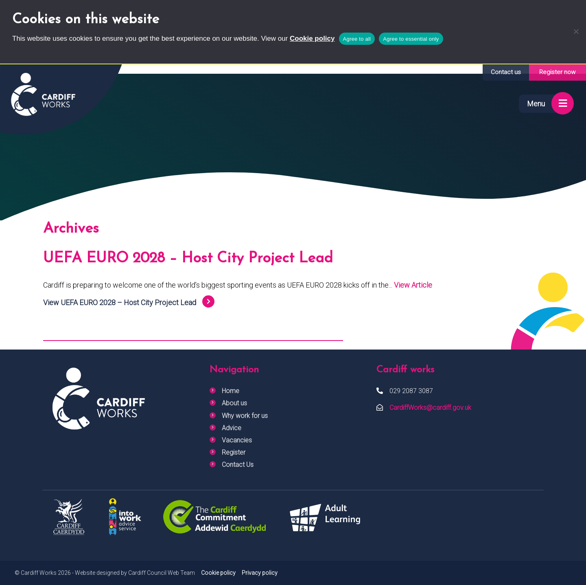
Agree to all (357, 39)
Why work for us (245, 416)
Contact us (506, 72)
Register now (557, 72)
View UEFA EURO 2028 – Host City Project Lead (119, 302)
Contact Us (238, 464)
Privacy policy (260, 573)
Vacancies (237, 440)
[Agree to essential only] (576, 31)
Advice (231, 428)
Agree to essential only (411, 39)
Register (233, 452)
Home (230, 391)
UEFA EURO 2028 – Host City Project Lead (188, 258)
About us (234, 403)
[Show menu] (543, 104)
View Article (413, 285)
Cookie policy (312, 38)
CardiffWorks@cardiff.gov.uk (430, 407)
